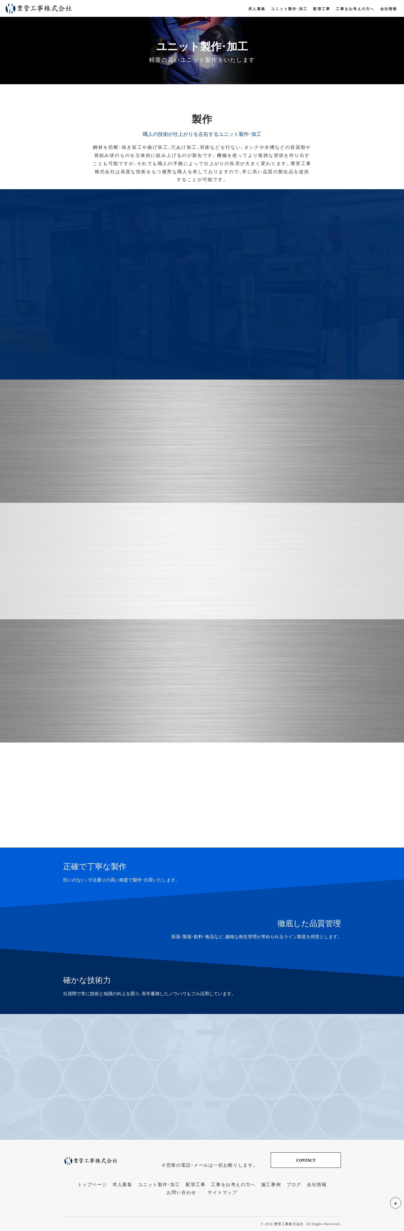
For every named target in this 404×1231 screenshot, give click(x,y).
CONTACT (306, 1160)
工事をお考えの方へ (233, 1184)
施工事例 (271, 1184)
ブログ (293, 1184)
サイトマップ (222, 1192)
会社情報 (317, 1184)
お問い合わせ (181, 1192)
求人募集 (122, 1184)
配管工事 (195, 1184)
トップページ (92, 1184)
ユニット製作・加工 (159, 1184)
